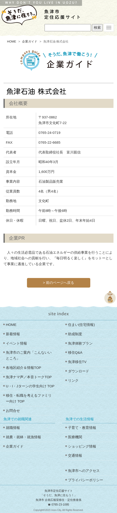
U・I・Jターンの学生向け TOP (30, 386)
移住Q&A (75, 352)
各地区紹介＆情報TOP (23, 368)
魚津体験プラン (80, 343)
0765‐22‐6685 (49, 142)
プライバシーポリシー (85, 480)
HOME (11, 41)
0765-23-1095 (60, 504)
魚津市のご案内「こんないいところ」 (29, 355)
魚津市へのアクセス (84, 471)
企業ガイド (29, 41)
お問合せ (13, 411)
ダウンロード (78, 371)
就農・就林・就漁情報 (23, 437)
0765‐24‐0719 (49, 133)
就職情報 (13, 428)
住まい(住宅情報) (81, 325)
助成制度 (75, 334)
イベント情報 (16, 343)
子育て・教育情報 (82, 428)
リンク (73, 380)
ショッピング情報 (82, 446)
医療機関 (75, 437)
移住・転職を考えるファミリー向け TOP (29, 398)
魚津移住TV (77, 362)
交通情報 (75, 455)
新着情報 (13, 334)
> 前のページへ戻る (58, 283)
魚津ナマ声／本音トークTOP (29, 377)
